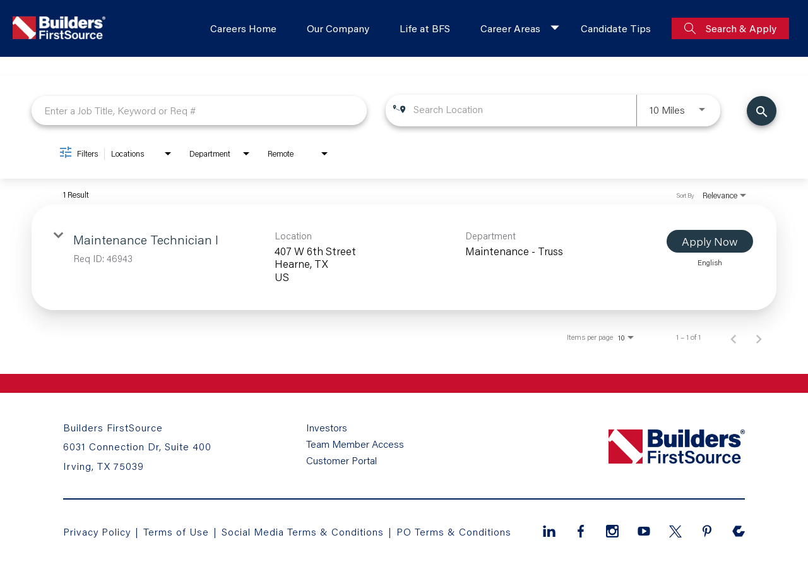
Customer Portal (341, 460)
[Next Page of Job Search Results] (758, 337)
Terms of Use (177, 531)
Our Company (338, 28)
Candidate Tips (616, 28)
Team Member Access (355, 444)
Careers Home (243, 28)
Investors (326, 428)
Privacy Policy (97, 531)
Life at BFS (425, 28)
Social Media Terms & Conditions (303, 531)
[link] (404, 257)
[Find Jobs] (761, 111)
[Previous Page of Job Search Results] (733, 337)
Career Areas (510, 28)
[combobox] (199, 110)
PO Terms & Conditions (453, 531)
